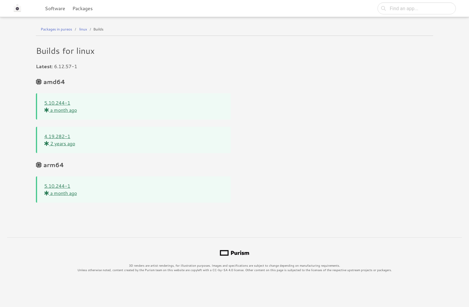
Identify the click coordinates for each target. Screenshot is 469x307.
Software (55, 8)
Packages (82, 8)
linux (83, 29)
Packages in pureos (56, 29)
